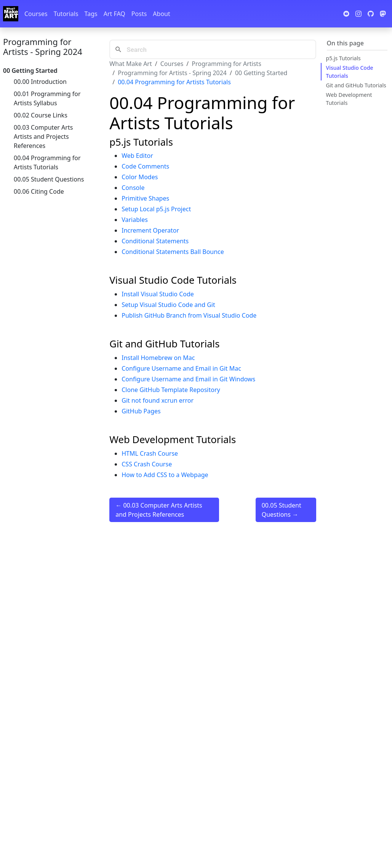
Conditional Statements (155, 241)
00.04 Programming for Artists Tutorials (47, 162)
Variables (135, 219)
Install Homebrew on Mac (158, 357)
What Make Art (130, 63)
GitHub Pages (141, 411)
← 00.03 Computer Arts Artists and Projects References (158, 510)
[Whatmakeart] (10, 14)
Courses (36, 14)
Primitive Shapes (145, 198)
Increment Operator (150, 230)
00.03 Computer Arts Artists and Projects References (43, 136)
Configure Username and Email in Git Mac (181, 368)
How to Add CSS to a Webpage (165, 475)
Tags (91, 14)
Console (133, 187)
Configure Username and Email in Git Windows (188, 379)
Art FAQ (114, 14)
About (161, 14)
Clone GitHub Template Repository (171, 390)
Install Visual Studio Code (158, 294)
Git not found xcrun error (158, 400)
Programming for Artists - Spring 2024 (42, 46)
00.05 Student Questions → (281, 510)
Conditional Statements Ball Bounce (173, 251)
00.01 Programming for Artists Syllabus (47, 98)
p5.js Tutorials (343, 58)
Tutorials (66, 14)
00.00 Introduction (40, 81)
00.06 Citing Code (39, 191)
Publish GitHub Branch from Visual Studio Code (189, 315)
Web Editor (137, 155)
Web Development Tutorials (349, 98)
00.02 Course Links (40, 115)
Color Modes (140, 177)
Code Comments (145, 166)
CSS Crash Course (147, 464)
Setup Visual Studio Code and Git (168, 304)
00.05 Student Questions (49, 179)
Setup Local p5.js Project (156, 209)
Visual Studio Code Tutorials (349, 71)
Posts (139, 14)
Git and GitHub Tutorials (356, 85)
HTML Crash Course (150, 453)
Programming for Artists (226, 63)
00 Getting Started (261, 73)
